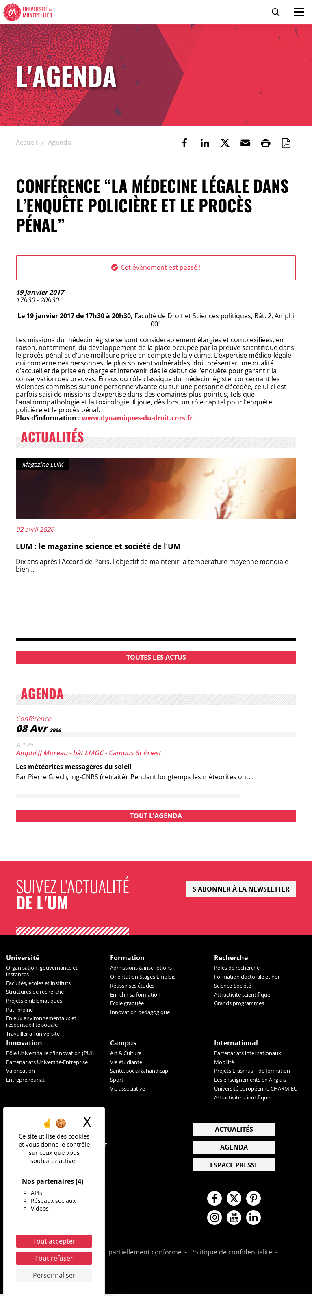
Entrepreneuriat (25, 1080)
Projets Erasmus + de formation (252, 1071)
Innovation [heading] (24, 1043)
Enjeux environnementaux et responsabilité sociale (41, 1021)
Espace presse (234, 1165)
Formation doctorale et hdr (247, 977)
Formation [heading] (127, 958)
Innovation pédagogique (140, 1012)
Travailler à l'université (33, 1033)
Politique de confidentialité (231, 1254)
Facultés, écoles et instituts (38, 983)
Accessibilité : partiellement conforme (124, 1254)
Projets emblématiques (34, 1000)
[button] (245, 143)
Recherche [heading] (231, 958)
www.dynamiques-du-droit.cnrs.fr (137, 417)
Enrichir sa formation (135, 994)
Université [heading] (22, 958)
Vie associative (127, 1089)
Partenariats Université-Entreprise (47, 1062)
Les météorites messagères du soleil (74, 766)
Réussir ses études (132, 985)
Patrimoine (19, 1009)
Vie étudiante (126, 1062)
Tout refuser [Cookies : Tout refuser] (54, 1258)
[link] (184, 143)
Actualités (234, 1129)
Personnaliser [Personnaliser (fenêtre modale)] (54, 1275)
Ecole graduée (127, 1003)
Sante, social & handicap (139, 1071)
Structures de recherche (35, 992)
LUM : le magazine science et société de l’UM (98, 546)
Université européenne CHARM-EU (255, 1089)
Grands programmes (239, 1003)
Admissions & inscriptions (141, 968)
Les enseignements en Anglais (250, 1080)
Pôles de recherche (237, 968)
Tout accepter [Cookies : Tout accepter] (54, 1241)
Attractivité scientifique (242, 994)
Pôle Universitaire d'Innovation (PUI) (50, 1053)
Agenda (234, 1147)
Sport (117, 1080)
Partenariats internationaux (247, 1053)
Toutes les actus (156, 657)
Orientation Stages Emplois (143, 977)
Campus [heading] (123, 1043)
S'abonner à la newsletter (241, 889)
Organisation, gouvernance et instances (42, 971)
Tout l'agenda (156, 815)
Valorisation (20, 1071)
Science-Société (232, 985)
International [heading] (236, 1043)
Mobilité (224, 1062)
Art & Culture (125, 1053)
